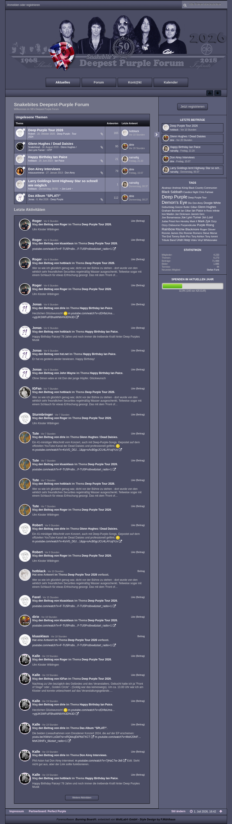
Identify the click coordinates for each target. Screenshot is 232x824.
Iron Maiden (168, 214)
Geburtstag (168, 207)
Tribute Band (169, 240)
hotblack (134, 131)
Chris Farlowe (206, 192)
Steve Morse (210, 233)
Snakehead (34, 147)
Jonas (31, 199)
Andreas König (180, 187)
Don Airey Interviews (44, 169)
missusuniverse (36, 172)
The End (166, 236)
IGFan (37, 388)
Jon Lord (207, 217)
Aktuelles (63, 82)
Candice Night (190, 192)
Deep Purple (56, 199)
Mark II (193, 221)
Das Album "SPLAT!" (44, 196)
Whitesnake (210, 240)
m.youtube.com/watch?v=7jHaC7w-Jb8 (98, 760)
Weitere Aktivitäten (81, 797)
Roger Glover (207, 229)
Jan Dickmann (182, 214)
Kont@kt (135, 82)
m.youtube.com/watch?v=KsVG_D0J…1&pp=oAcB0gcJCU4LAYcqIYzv (75, 449)
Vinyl (200, 240)
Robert (31, 134)
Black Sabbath (172, 192)
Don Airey (70, 172)
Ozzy (214, 221)
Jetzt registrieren (192, 106)
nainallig (134, 157)
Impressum (17, 811)
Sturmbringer (42, 414)
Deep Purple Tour (197, 197)
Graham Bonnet (171, 210)
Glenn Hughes (207, 207)
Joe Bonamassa (171, 217)
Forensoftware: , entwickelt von (97, 819)
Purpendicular (188, 225)
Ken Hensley (182, 221)
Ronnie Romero (193, 233)
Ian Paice (59, 161)
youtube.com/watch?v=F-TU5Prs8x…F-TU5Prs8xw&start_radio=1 (72, 248)
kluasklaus (40, 636)
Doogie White (212, 203)
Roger (37, 221)
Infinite (216, 210)
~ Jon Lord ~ (66, 189)
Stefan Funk (213, 270)
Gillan (194, 207)
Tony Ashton (197, 236)
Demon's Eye (174, 202)
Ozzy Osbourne (171, 225)
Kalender (171, 82)
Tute (35, 433)
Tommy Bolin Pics (181, 236)
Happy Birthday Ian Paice (47, 157)
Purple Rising (205, 225)
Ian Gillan (186, 210)
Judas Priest (168, 221)
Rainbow (168, 229)
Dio (190, 203)
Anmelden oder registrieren (23, 5)
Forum (99, 82)
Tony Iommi (211, 236)
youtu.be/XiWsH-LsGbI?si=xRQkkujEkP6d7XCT (61, 736)
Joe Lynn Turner (191, 217)
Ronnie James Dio (172, 233)
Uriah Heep (183, 240)
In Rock (208, 210)
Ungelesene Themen (32, 117)
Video (194, 240)
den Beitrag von (53, 224)
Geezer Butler (182, 207)
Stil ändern (178, 811)
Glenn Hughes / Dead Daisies (50, 143)
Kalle (36, 656)
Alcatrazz (167, 187)
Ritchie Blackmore (187, 229)
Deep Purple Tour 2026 (45, 130)
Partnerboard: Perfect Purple (47, 811)
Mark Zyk (204, 221)
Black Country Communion (203, 187)
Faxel (36, 597)
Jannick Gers (197, 214)
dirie (131, 144)
